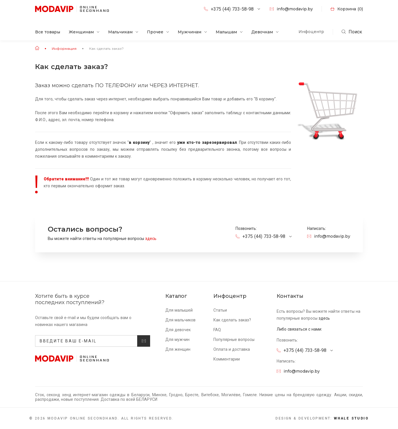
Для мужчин (177, 339)
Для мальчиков (180, 320)
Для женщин (177, 349)
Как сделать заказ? (106, 48)
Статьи (220, 310)
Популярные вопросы (234, 339)
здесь (152, 238)
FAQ (217, 329)
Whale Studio (351, 418)
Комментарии (226, 359)
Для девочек (178, 329)
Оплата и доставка (231, 349)
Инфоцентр (311, 31)
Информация (64, 48)
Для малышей (179, 310)
